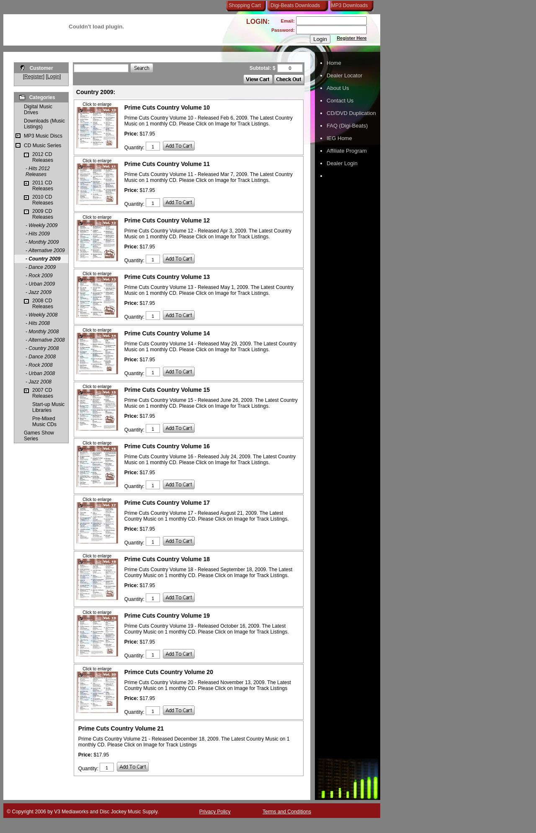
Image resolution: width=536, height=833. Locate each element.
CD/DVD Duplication (351, 113)
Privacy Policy (215, 812)
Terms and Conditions (287, 812)
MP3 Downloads (348, 5)
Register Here (352, 38)
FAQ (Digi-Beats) (347, 126)
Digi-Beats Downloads (295, 5)
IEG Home (339, 138)
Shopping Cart (245, 5)
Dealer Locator (344, 75)
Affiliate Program (347, 151)
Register (33, 76)
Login (53, 76)
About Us (338, 88)
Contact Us (340, 100)
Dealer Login (342, 163)
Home (334, 63)
